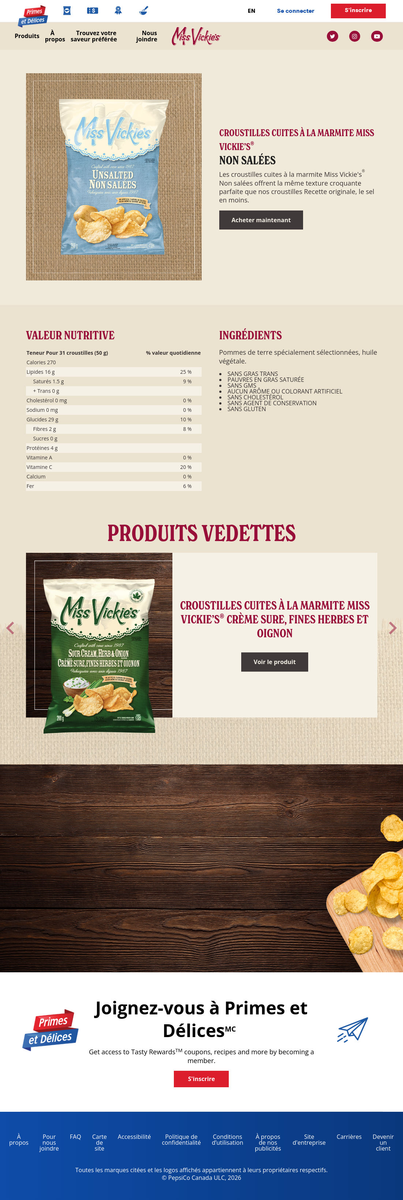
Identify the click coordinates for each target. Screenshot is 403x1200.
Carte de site (99, 1142)
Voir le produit (275, 662)
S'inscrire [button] (358, 10)
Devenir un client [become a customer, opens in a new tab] (380, 1144)
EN (251, 11)
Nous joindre (147, 36)
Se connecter (295, 11)
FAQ (75, 1137)
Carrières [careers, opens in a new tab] (346, 1138)
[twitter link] (335, 36)
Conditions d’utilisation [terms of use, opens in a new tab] (224, 1141)
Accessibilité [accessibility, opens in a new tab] (131, 1138)
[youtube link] (377, 36)
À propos (55, 36)
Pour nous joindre (49, 1142)
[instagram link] (355, 36)
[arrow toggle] (10, 628)
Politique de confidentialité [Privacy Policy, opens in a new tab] (178, 1141)
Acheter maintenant (261, 220)
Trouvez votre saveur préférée (94, 36)
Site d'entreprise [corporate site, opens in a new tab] (306, 1141)
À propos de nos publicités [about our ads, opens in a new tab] (265, 1144)
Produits (27, 36)
